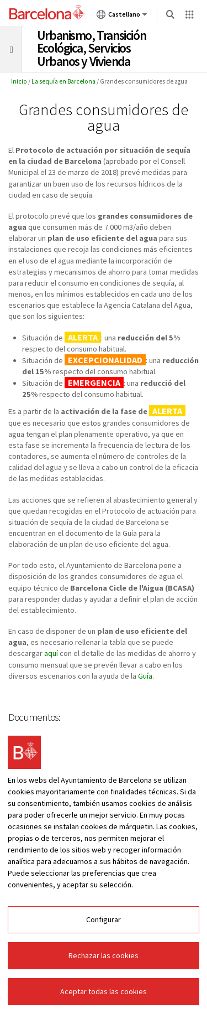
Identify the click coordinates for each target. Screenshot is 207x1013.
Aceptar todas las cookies (103, 991)
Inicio (19, 81)
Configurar (103, 919)
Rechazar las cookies (103, 955)
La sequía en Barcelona (63, 81)
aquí (51, 653)
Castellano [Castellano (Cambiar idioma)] (122, 16)
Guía (145, 676)
